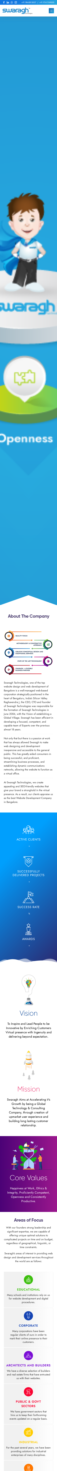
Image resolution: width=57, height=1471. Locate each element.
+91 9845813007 (28, 2)
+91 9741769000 (46, 2)
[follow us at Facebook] (3, 2)
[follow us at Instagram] (15, 2)
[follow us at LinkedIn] (7, 2)
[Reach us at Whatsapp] (11, 2)
